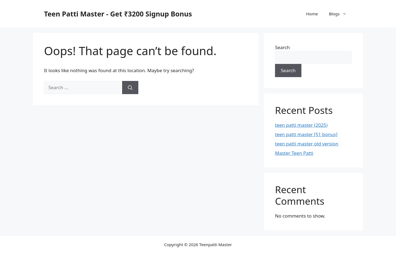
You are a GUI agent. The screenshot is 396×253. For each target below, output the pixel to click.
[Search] (130, 87)
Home (312, 13)
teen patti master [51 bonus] (306, 134)
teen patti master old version (306, 143)
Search (282, 47)
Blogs (340, 13)
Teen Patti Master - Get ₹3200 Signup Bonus (118, 13)
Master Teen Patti (294, 153)
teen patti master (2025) (301, 125)
